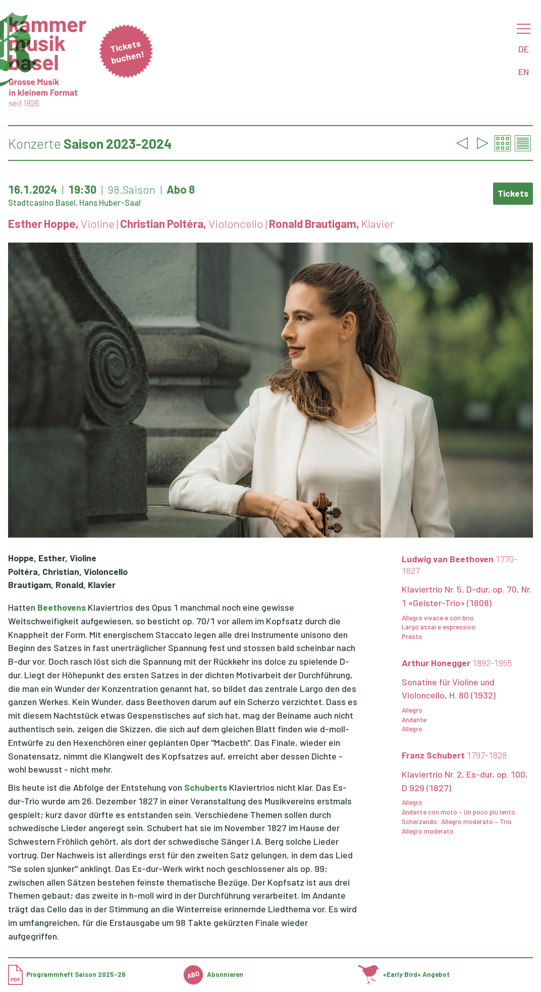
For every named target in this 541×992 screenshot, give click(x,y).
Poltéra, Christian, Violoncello (68, 571)
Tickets (513, 193)
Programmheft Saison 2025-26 (67, 974)
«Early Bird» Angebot (404, 974)
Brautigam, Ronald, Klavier (62, 584)
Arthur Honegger (457, 662)
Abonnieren (213, 974)
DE (523, 48)
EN (523, 71)
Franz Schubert (454, 755)
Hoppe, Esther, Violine (52, 557)
